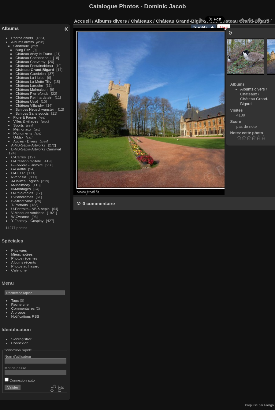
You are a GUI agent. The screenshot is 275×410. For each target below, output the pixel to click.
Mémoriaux (22, 129)
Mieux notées (22, 254)
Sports (18, 125)
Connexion (19, 343)
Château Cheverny (31, 62)
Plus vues (19, 250)
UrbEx (18, 137)
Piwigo (269, 405)
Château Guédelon (31, 74)
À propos (18, 312)
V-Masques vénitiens (28, 213)
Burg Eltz (23, 50)
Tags (15, 300)
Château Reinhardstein (34, 97)
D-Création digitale (26, 161)
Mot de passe (15, 368)
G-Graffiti (18, 169)
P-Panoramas (22, 197)
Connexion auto (20, 380)
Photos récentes (24, 258)
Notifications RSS (25, 316)
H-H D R (18, 173)
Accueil (82, 21)
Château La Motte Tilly (33, 81)
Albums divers (22, 42)
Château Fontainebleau (34, 66)
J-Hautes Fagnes (25, 181)
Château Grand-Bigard (35, 70)
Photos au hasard (25, 266)
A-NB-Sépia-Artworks (28, 145)
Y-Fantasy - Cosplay (27, 221)
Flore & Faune (24, 117)
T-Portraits (19, 205)
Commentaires (23, 308)
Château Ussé (27, 101)
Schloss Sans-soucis (32, 113)
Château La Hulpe (30, 77)
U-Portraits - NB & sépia (30, 209)
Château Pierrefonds (32, 93)
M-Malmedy (20, 185)
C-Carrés (18, 157)
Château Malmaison (32, 89)
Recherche (20, 304)
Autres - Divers (25, 141)
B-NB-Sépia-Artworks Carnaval (36, 149)
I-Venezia (18, 177)
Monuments (22, 133)
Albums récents (23, 262)
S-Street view (22, 201)
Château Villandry (30, 105)
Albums (10, 28)
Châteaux (21, 46)
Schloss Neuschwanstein (36, 109)
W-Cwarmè (20, 217)
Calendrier (19, 270)
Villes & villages (26, 121)
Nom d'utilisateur (18, 356)
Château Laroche (29, 85)
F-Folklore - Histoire (27, 165)
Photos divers (22, 38)
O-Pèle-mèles (22, 193)
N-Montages (21, 189)
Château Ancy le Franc (34, 54)
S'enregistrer (21, 339)
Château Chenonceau (33, 58)
